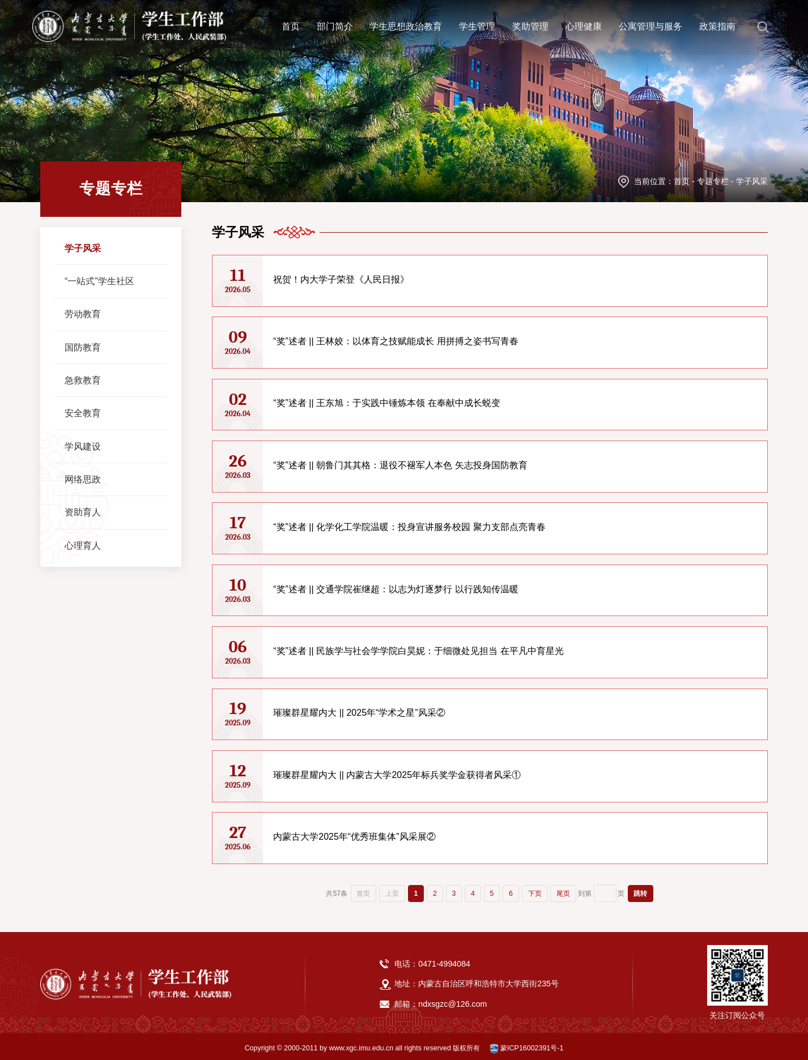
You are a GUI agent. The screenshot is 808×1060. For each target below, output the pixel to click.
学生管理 (477, 23)
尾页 (563, 890)
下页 (535, 890)
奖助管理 (530, 23)
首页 (291, 23)
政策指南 (717, 23)
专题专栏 (713, 181)
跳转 (640, 890)
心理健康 (583, 23)
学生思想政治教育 (405, 23)
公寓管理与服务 (650, 23)
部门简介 (335, 23)
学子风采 (752, 181)
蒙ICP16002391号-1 (527, 1045)
